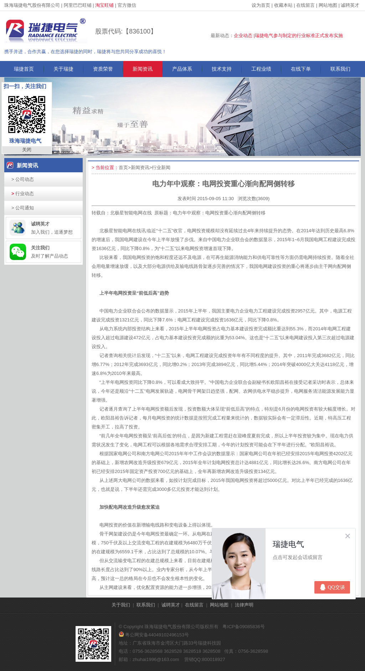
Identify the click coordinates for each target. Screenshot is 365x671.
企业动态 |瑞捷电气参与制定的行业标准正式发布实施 (288, 35)
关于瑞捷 (63, 69)
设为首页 (261, 5)
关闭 (26, 149)
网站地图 (328, 5)
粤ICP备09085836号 (243, 626)
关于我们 (121, 605)
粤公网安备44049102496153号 (154, 634)
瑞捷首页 (24, 69)
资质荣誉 (103, 69)
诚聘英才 (350, 5)
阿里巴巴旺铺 (78, 5)
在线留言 (305, 5)
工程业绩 (261, 69)
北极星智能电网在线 (131, 212)
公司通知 (22, 207)
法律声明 (244, 605)
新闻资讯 (143, 69)
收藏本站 (283, 5)
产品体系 (182, 69)
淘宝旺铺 (104, 5)
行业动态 (22, 193)
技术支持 (222, 69)
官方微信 (127, 5)
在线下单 (301, 69)
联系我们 (340, 69)
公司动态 (22, 179)
